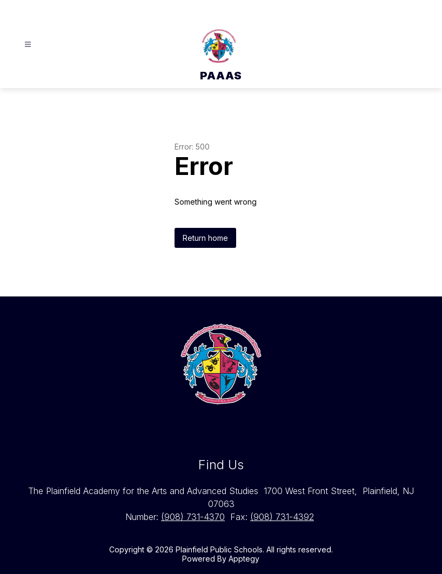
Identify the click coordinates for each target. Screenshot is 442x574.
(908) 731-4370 (193, 516)
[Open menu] (28, 44)
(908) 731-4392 (282, 516)
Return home (205, 237)
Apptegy (244, 558)
